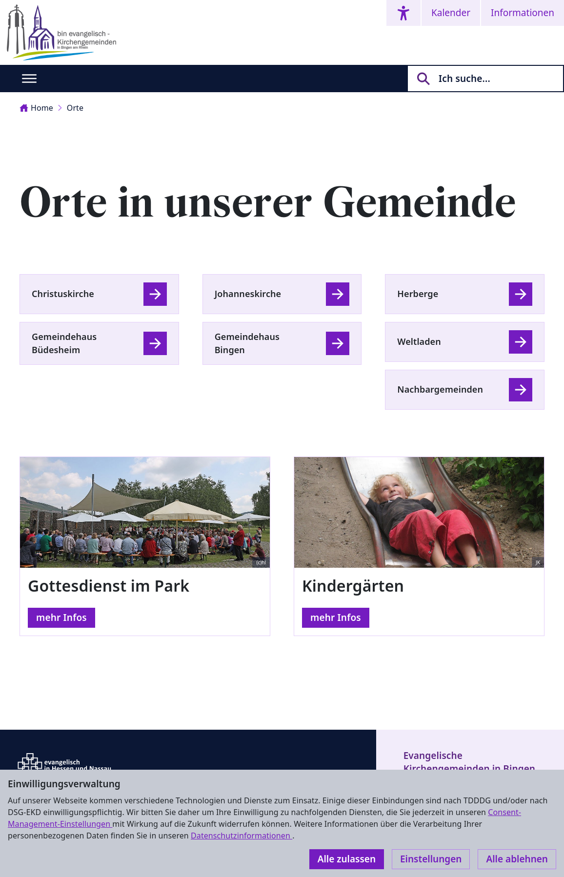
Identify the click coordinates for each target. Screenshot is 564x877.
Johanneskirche (248, 293)
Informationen (522, 12)
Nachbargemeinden (440, 389)
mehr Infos (61, 617)
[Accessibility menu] (403, 13)
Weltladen (419, 341)
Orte (75, 107)
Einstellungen (431, 859)
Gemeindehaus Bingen (247, 343)
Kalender (450, 12)
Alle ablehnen (517, 859)
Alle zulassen (347, 859)
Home (36, 107)
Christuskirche (63, 293)
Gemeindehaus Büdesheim (64, 343)
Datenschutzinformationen (241, 835)
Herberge (417, 293)
